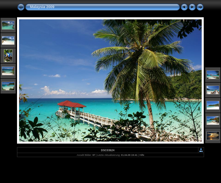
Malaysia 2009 (42, 7)
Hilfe (141, 155)
